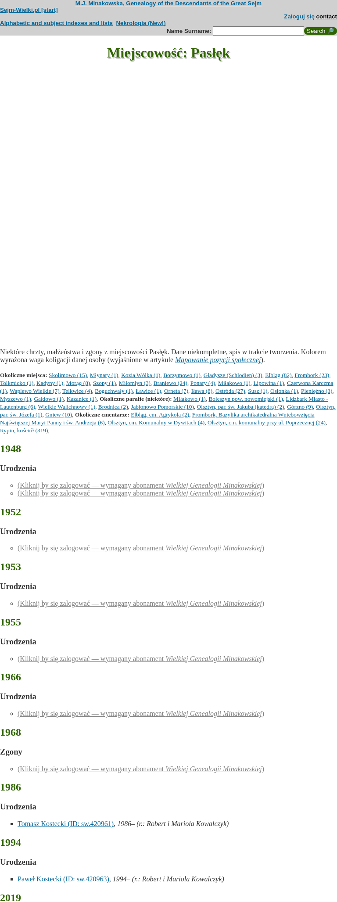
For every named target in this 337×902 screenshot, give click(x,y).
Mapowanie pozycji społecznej (218, 359)
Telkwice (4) (77, 391)
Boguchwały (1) (114, 391)
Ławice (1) (148, 391)
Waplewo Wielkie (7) (35, 391)
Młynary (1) (104, 375)
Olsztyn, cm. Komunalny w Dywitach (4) (156, 422)
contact (326, 16)
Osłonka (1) (284, 391)
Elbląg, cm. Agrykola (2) (160, 414)
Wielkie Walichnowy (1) (67, 406)
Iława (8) (201, 391)
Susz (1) (257, 391)
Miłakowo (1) (234, 383)
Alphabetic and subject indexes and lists (56, 23)
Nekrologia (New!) (140, 23)
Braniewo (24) (170, 383)
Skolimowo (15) (68, 375)
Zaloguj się (299, 16)
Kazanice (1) (82, 398)
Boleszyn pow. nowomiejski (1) (245, 398)
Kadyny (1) (49, 383)
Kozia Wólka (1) (140, 375)
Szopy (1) (104, 383)
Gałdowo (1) (49, 398)
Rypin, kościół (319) (24, 430)
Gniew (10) (58, 414)
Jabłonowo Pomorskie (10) (162, 406)
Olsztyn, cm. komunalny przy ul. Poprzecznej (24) (267, 422)
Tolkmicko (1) (16, 383)
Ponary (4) (202, 383)
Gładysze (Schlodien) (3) (233, 375)
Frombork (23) (311, 375)
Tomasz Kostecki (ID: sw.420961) (66, 823)
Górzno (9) (300, 406)
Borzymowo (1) (182, 375)
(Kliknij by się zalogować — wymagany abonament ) (141, 485)
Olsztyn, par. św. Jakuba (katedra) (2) (240, 406)
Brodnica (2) (113, 406)
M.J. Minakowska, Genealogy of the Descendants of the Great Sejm (168, 3)
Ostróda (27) (230, 391)
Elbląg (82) (278, 375)
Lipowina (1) (268, 383)
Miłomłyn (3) (135, 383)
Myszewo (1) (15, 398)
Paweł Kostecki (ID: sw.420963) (63, 879)
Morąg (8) (78, 383)
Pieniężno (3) (316, 391)
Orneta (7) (176, 391)
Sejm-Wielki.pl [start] (29, 10)
